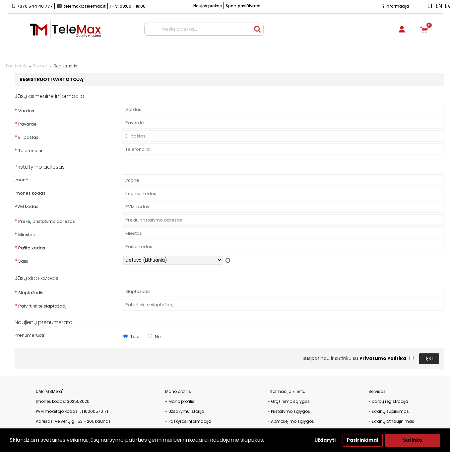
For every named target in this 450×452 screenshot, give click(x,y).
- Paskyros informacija (188, 421)
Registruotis (65, 66)
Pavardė (27, 124)
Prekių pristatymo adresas (46, 221)
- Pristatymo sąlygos (289, 411)
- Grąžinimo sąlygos (289, 401)
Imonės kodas (30, 193)
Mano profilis (181, 401)
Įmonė (22, 180)
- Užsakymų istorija (184, 411)
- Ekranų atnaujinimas (391, 421)
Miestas (26, 234)
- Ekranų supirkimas (388, 411)
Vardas (26, 111)
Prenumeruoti (29, 335)
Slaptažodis (30, 293)
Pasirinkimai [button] (362, 440)
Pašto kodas (31, 248)
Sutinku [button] (412, 440)
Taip (131, 336)
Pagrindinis (16, 66)
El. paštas (28, 137)
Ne (154, 336)
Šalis (23, 261)
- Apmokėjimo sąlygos (291, 421)
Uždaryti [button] (325, 440)
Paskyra (40, 66)
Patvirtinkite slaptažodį (42, 306)
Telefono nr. (31, 150)
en (439, 6)
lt (430, 6)
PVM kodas (26, 206)
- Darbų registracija (388, 401)
